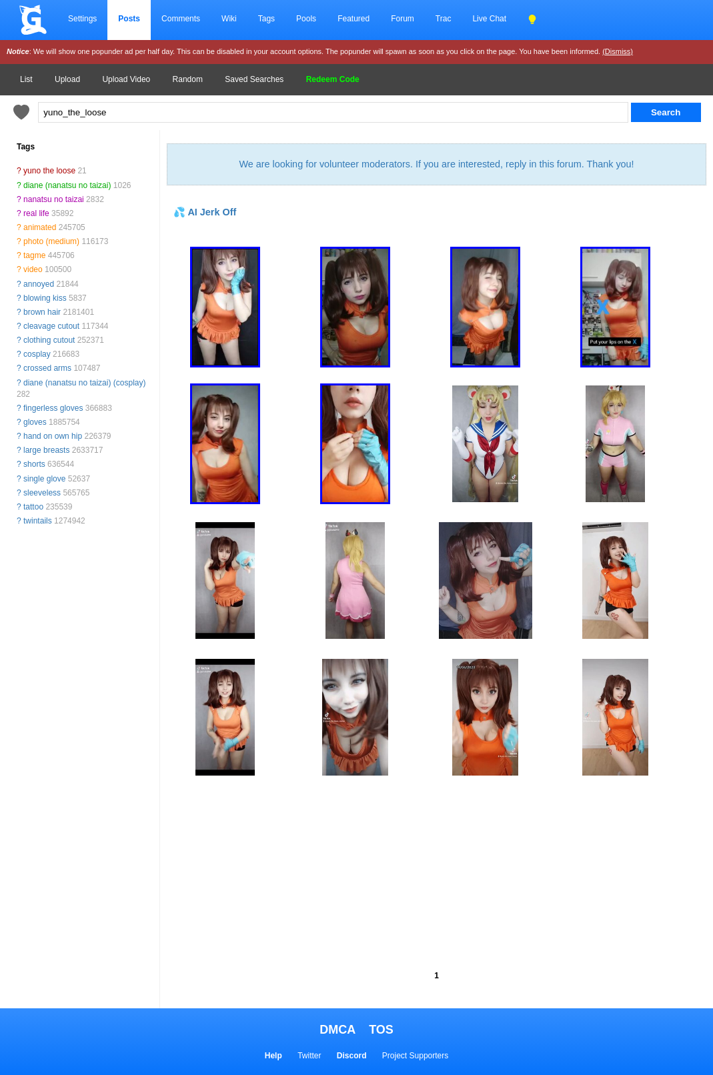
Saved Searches (254, 79)
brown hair (42, 312)
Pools (306, 18)
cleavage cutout (51, 326)
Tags (266, 18)
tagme (34, 255)
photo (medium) (51, 241)
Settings (82, 18)
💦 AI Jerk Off (204, 212)
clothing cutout (49, 340)
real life (36, 213)
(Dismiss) (617, 51)
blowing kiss (45, 298)
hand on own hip (52, 436)
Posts (129, 18)
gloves (35, 422)
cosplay (37, 354)
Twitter (309, 1055)
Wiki (229, 18)
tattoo (33, 506)
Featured (353, 18)
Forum (402, 18)
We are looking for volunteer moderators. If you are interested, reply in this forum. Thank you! (436, 164)
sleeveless (42, 492)
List (26, 79)
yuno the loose (49, 170)
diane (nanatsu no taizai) (67, 185)
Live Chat (489, 18)
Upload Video (126, 79)
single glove (44, 478)
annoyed (38, 284)
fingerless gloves (53, 408)
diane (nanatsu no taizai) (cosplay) (84, 382)
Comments (180, 18)
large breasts (46, 450)
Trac (444, 18)
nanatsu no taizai (53, 199)
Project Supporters (415, 1055)
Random (188, 79)
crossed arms (47, 368)
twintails (37, 520)
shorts (34, 464)
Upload (67, 79)
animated (39, 227)
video (33, 269)
